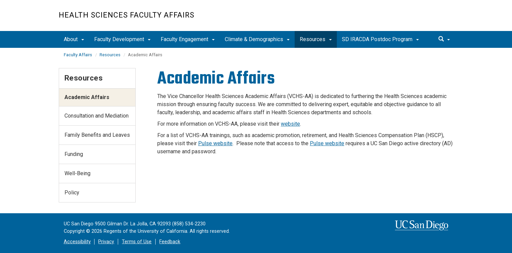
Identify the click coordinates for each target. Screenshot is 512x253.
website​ (290, 124)
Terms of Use (137, 242)
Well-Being (77, 173)
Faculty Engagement (188, 39)
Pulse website (215, 143)
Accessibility (77, 242)
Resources (316, 39)
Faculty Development (122, 39)
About (74, 39)
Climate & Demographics (257, 39)
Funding (73, 154)
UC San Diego (415, 19)
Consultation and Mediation (96, 116)
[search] (444, 39)
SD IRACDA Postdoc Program (380, 39)
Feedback (169, 242)
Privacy (106, 242)
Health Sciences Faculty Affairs (126, 15)
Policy (71, 192)
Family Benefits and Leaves (97, 135)
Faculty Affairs (78, 54)
